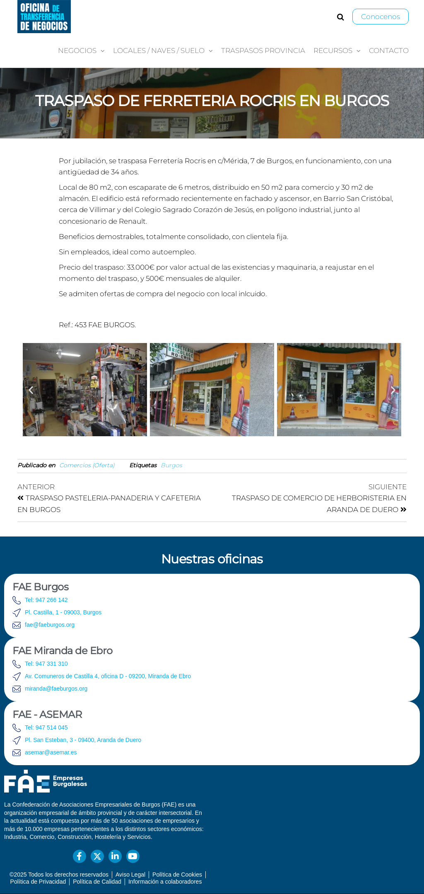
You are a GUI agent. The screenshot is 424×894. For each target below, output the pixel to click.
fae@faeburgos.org (50, 624)
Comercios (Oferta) (87, 465)
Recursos (332, 50)
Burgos (171, 465)
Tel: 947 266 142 (46, 600)
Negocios (77, 50)
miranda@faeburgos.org (56, 688)
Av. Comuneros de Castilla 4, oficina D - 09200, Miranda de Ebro (108, 676)
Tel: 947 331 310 (46, 663)
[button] (31, 389)
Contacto (389, 50)
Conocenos (380, 16)
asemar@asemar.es (51, 752)
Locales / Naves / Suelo (159, 50)
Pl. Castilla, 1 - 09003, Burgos (63, 612)
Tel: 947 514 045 (46, 727)
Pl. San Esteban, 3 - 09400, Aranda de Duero (83, 740)
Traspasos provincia (263, 50)
